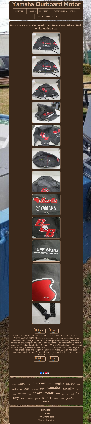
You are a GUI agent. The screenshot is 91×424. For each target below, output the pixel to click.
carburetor (17, 389)
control (46, 401)
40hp (58, 394)
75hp (14, 394)
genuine (70, 398)
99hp (50, 384)
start (23, 398)
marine (14, 384)
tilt (77, 393)
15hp (30, 394)
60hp (63, 394)
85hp (62, 399)
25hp (29, 384)
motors (55, 399)
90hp (78, 384)
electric (21, 383)
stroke (37, 393)
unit (72, 394)
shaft (77, 399)
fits (67, 394)
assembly (68, 388)
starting (70, 383)
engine (59, 383)
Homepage (46, 410)
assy (16, 398)
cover (78, 389)
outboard (39, 383)
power (30, 398)
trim (42, 388)
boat (26, 388)
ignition (37, 399)
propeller (35, 389)
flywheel (22, 393)
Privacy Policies (46, 417)
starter (46, 398)
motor (49, 393)
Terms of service (46, 420)
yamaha (53, 388)
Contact (46, 413)
